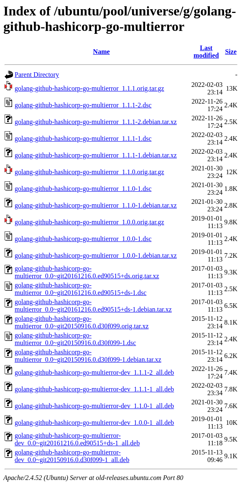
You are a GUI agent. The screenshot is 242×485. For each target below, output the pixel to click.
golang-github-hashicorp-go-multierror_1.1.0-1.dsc (83, 188)
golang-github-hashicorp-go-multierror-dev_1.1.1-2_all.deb (94, 372)
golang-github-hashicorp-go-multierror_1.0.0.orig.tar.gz (89, 222)
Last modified (206, 51)
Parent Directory (37, 74)
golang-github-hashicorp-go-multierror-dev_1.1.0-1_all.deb (94, 405)
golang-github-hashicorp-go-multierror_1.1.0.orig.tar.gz (89, 171)
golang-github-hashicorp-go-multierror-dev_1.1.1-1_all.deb (94, 389)
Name (101, 51)
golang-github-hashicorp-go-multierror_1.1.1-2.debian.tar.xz (96, 121)
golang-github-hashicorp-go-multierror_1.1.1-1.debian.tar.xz (96, 155)
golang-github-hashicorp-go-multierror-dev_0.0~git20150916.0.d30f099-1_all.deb (72, 456)
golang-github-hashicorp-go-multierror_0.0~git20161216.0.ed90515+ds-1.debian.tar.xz (93, 305)
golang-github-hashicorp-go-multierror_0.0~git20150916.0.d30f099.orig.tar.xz (82, 322)
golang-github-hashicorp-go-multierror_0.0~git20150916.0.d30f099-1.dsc (75, 339)
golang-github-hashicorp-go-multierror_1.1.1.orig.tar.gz (89, 88)
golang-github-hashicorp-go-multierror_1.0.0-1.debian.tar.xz (96, 255)
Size (231, 51)
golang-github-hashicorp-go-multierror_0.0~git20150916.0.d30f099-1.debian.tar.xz (88, 355)
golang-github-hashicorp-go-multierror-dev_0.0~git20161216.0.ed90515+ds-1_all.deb (77, 439)
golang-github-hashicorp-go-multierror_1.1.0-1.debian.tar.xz (96, 205)
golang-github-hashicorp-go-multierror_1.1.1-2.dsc (83, 105)
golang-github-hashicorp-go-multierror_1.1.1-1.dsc (83, 138)
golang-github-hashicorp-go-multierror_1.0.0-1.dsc (83, 238)
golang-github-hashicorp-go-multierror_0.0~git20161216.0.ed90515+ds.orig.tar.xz (87, 272)
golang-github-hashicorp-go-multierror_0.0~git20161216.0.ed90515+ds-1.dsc (80, 289)
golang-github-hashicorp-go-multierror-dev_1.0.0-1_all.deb (94, 422)
